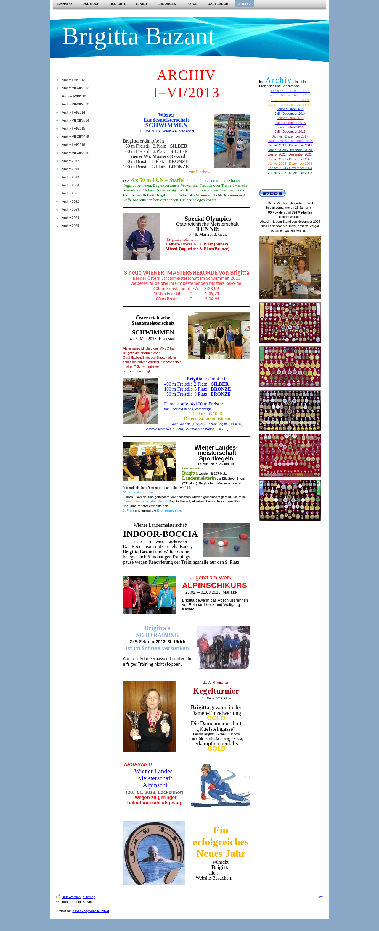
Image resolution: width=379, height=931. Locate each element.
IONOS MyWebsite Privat (90, 911)
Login (319, 896)
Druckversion (68, 897)
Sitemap (89, 897)
